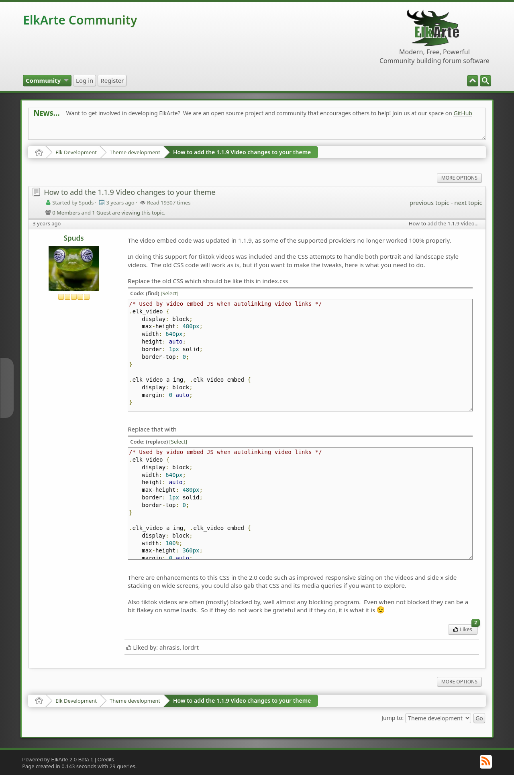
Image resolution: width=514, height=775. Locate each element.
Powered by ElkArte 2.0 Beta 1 (57, 760)
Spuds (74, 238)
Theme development (135, 152)
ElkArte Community (80, 20)
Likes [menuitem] (465, 628)
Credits (106, 760)
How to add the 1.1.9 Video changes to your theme (242, 152)
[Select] (170, 293)
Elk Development (76, 152)
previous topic (429, 202)
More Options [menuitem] (459, 177)
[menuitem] (485, 80)
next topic (468, 202)
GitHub (462, 113)
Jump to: (392, 717)
